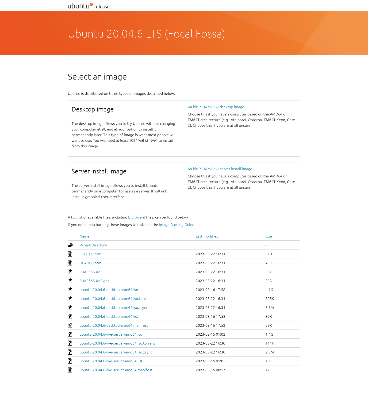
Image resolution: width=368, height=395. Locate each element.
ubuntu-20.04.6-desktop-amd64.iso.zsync (114, 307)
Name (84, 236)
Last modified (207, 236)
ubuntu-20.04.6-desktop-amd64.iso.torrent (115, 298)
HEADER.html (91, 263)
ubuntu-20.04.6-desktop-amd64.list (109, 316)
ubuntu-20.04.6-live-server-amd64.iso (111, 334)
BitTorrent (136, 217)
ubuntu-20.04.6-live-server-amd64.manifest (116, 370)
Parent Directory (93, 245)
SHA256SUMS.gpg (95, 281)
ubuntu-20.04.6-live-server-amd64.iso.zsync (116, 352)
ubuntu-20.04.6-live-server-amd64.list (111, 361)
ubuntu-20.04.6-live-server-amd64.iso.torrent (117, 343)
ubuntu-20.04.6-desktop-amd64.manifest (114, 325)
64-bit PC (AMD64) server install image (220, 169)
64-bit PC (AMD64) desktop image (216, 107)
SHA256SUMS (91, 272)
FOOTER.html (91, 254)
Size (268, 236)
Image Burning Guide (176, 224)
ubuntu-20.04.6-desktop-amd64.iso (109, 290)
